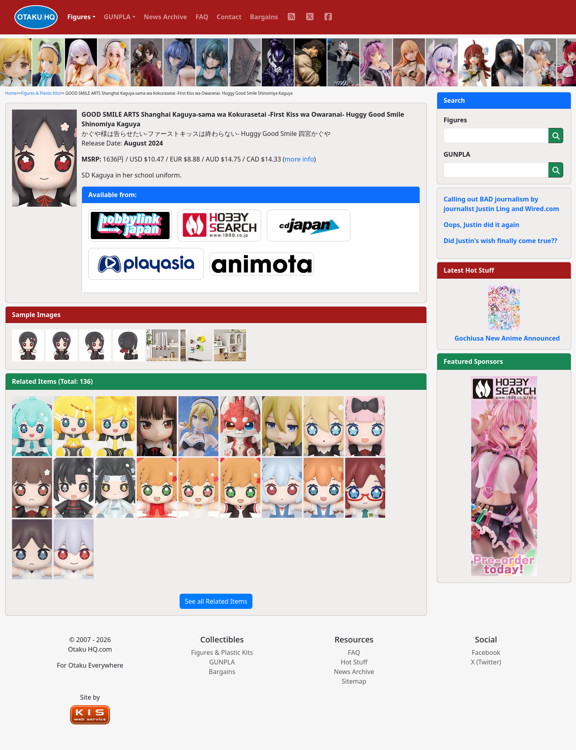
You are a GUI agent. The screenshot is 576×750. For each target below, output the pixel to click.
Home (10, 93)
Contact (229, 16)
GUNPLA (457, 154)
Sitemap (354, 681)
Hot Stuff (354, 662)
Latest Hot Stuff (469, 270)
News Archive (165, 16)
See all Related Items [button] (216, 601)
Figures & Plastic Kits (40, 93)
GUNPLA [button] (117, 16)
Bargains (264, 16)
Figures (455, 120)
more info (299, 159)
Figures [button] (79, 16)
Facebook (486, 652)
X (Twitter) (486, 662)
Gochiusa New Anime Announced (507, 338)
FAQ (202, 16)
